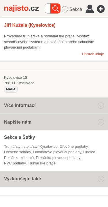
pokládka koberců (19, 158)
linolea (89, 152)
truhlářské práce (42, 163)
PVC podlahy (15, 163)
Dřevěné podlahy (74, 146)
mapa (11, 89)
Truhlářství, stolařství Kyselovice (31, 146)
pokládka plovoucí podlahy (58, 158)
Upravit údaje (93, 54)
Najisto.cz (24, 8)
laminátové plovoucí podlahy (57, 152)
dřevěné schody (17, 152)
